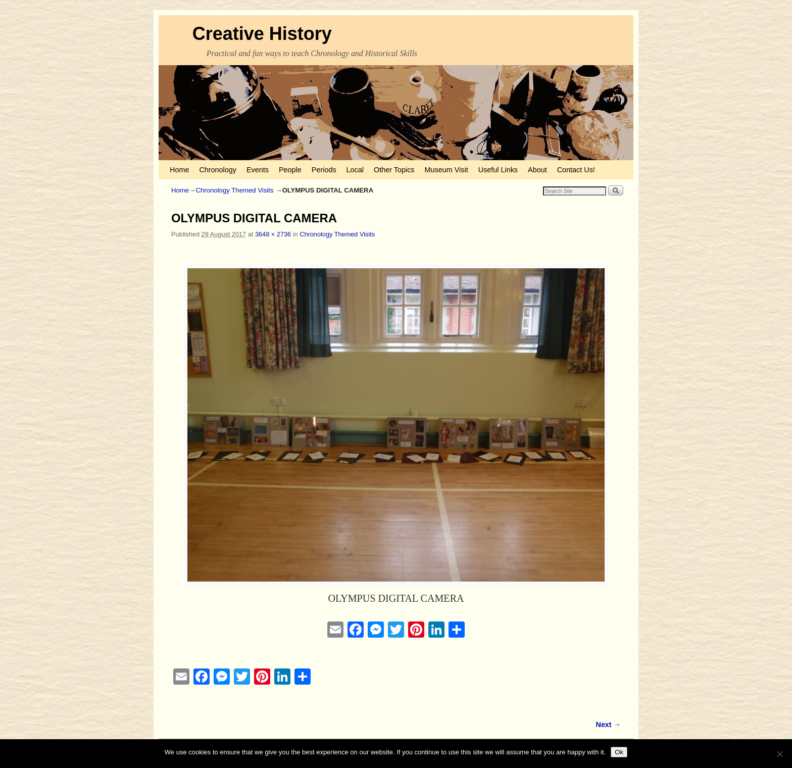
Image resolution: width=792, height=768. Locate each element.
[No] (779, 754)
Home (179, 170)
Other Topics (394, 170)
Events (257, 170)
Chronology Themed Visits (234, 190)
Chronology (217, 170)
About (537, 170)
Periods (324, 170)
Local (355, 170)
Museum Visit (446, 170)
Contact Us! (576, 170)
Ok (619, 752)
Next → (608, 725)
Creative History (262, 33)
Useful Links (498, 170)
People (290, 170)
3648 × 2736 (273, 234)
